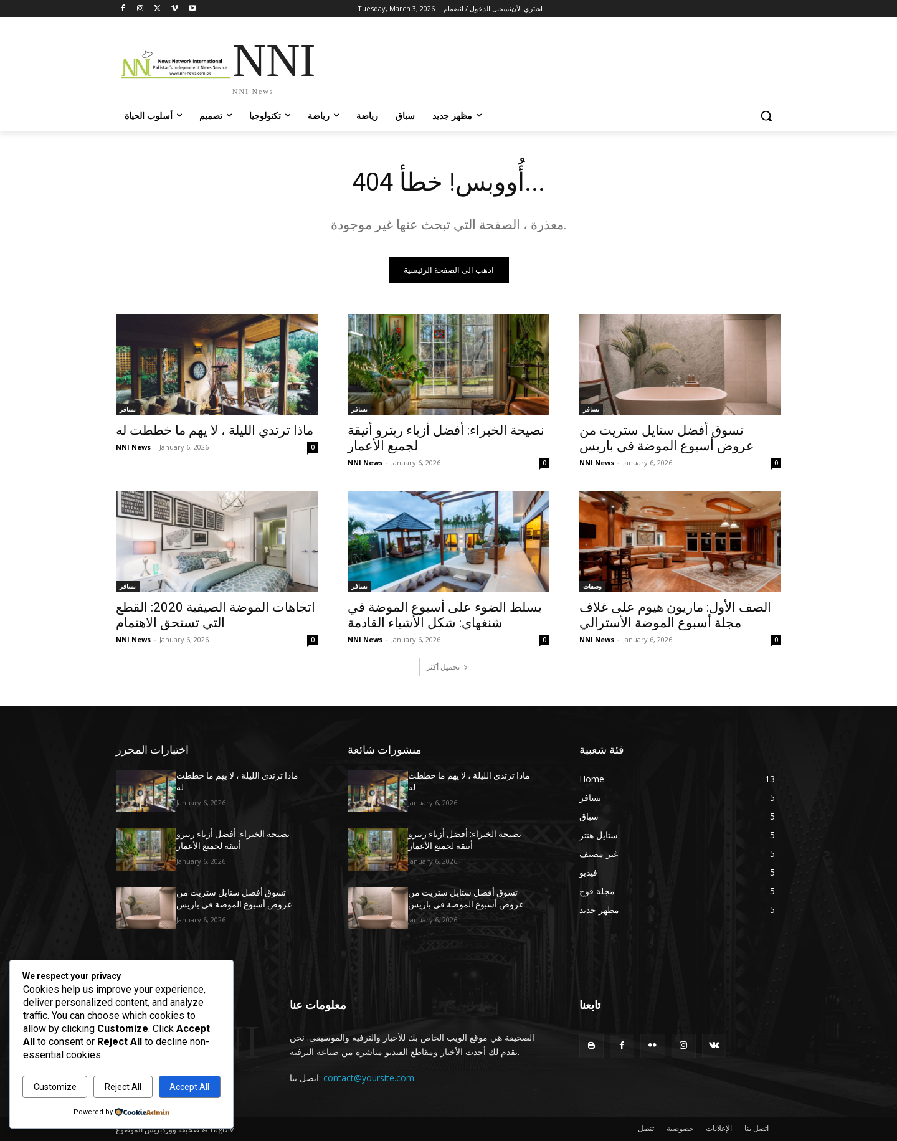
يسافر (128, 409)
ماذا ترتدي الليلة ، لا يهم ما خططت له (214, 430)
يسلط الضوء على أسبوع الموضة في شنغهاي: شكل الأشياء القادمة (445, 615)
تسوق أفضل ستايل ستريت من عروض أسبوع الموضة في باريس (666, 438)
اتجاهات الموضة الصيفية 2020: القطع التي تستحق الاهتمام (215, 615)
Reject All (123, 1087)
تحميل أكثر (447, 666)
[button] (766, 116)
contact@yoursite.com (368, 1078)
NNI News (133, 447)
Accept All (189, 1087)
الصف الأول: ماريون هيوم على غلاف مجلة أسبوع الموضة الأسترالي (675, 615)
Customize (55, 1087)
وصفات (592, 586)
